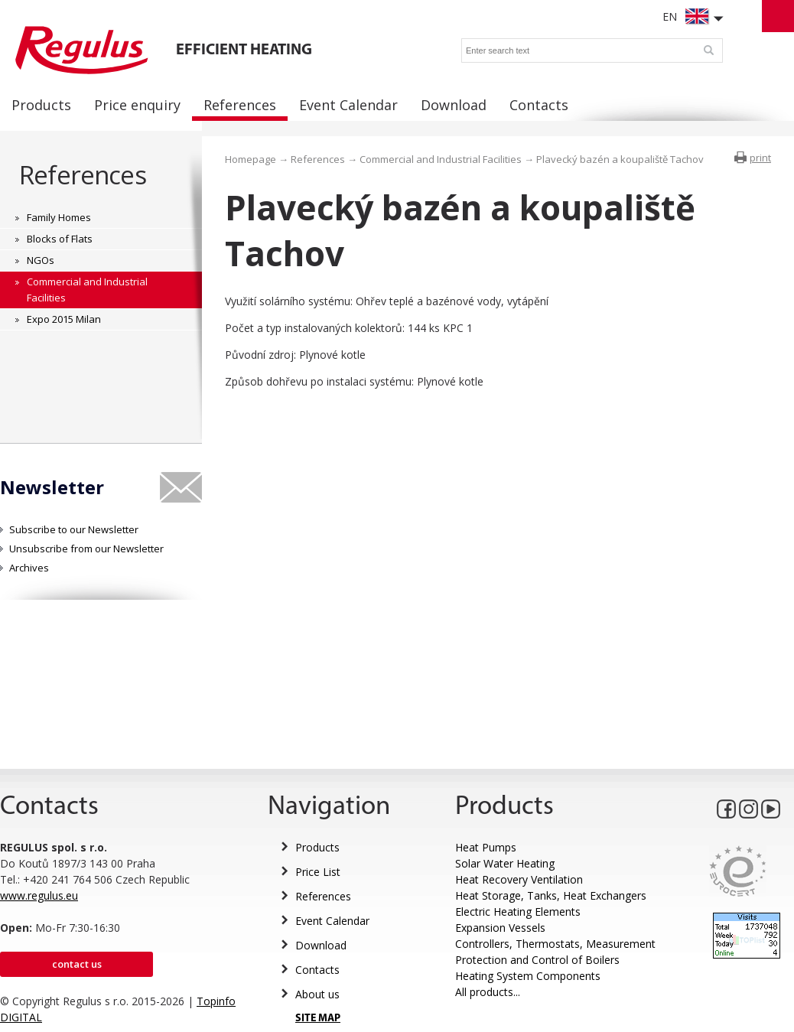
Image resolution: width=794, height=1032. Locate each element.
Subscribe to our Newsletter (73, 529)
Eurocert (737, 871)
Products (317, 847)
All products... (487, 992)
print (760, 157)
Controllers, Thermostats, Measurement (555, 943)
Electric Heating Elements (518, 911)
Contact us (77, 964)
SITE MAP (317, 1018)
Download (321, 945)
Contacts (317, 969)
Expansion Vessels (500, 927)
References (82, 175)
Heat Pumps (485, 847)
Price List (317, 871)
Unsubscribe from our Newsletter (86, 548)
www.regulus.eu (39, 895)
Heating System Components (527, 976)
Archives (29, 568)
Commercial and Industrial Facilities (441, 159)
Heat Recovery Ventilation (519, 879)
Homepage (250, 159)
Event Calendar (332, 920)
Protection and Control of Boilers (537, 959)
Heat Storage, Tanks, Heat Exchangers (550, 895)
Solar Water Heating (505, 863)
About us (317, 994)
